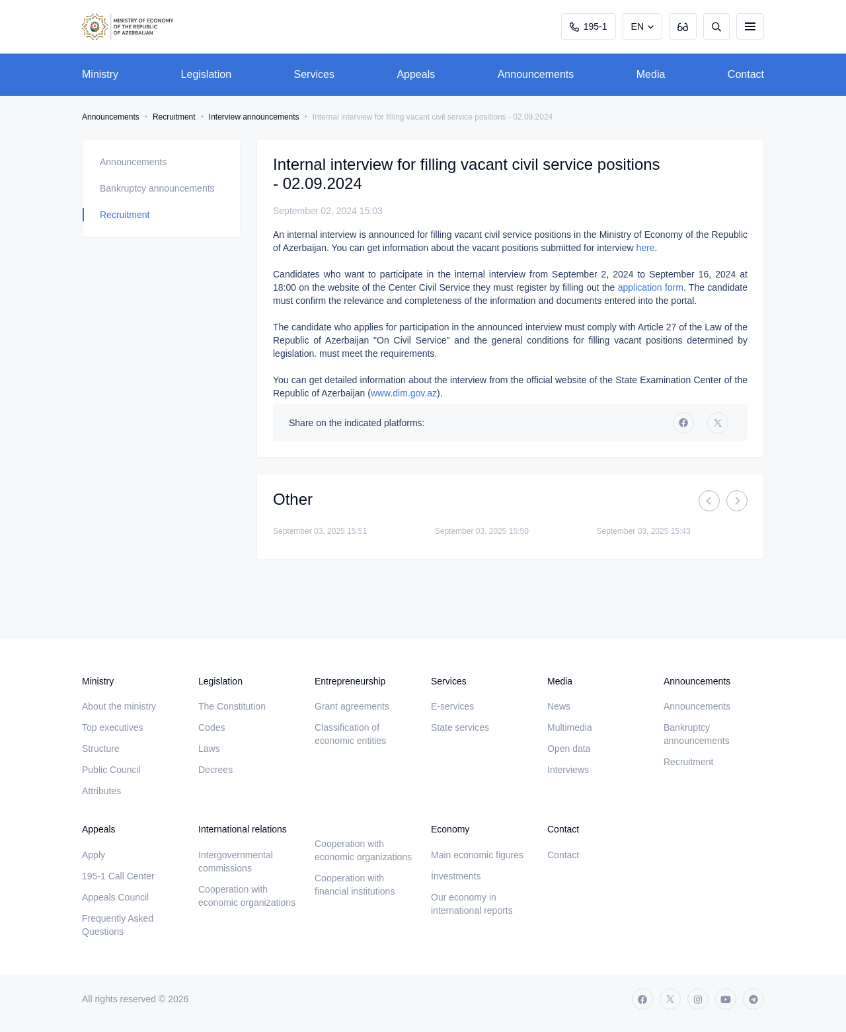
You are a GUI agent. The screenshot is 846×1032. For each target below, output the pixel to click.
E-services (452, 706)
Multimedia (569, 727)
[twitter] (717, 422)
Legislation (206, 74)
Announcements (536, 74)
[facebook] (683, 422)
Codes (211, 727)
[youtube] (725, 999)
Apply (93, 855)
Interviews (568, 769)
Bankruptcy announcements (157, 188)
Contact (746, 74)
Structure (101, 748)
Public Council (111, 769)
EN (637, 26)
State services (460, 727)
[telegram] (753, 999)
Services (314, 74)
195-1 (588, 26)
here (645, 247)
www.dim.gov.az (404, 393)
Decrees (215, 769)
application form (650, 287)
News (558, 706)
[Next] (737, 500)
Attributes (101, 791)
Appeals (416, 74)
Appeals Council (115, 897)
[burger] (750, 26)
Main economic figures (477, 855)
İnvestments (456, 876)
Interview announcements (254, 117)
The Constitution (232, 706)
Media (651, 74)
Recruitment (174, 117)
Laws (209, 748)
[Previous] (709, 500)
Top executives (112, 727)
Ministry (100, 74)
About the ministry (119, 706)
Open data (568, 748)
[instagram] (698, 999)
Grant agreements (352, 706)
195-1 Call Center (118, 876)
